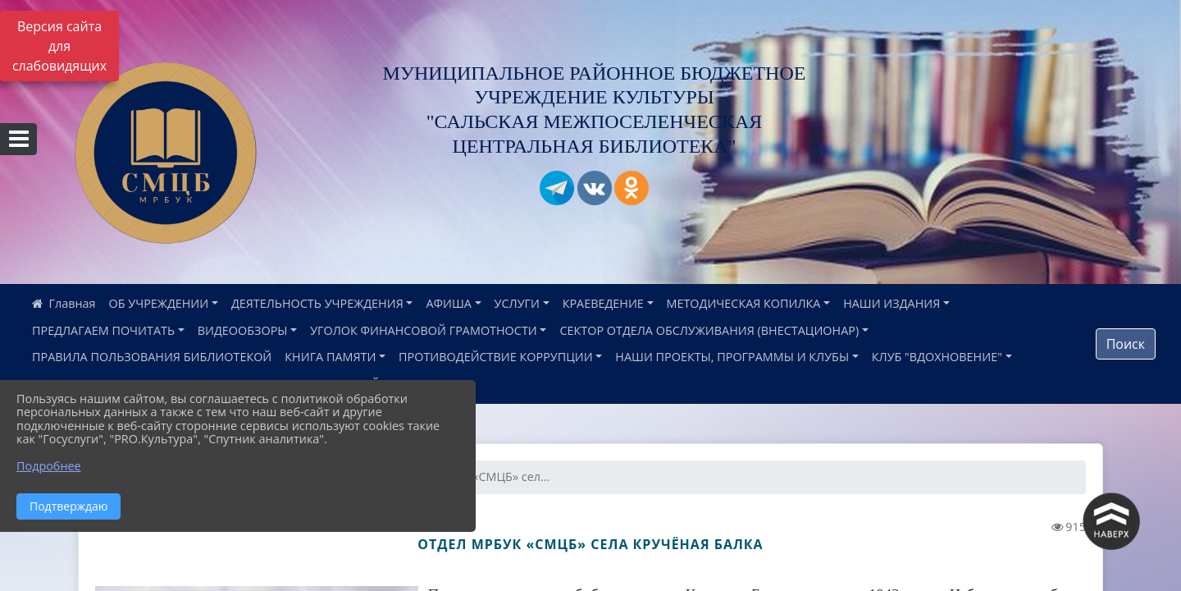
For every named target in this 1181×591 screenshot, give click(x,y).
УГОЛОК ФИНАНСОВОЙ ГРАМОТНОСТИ (423, 330)
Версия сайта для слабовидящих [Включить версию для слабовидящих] (59, 46)
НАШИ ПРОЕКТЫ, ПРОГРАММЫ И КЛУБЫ (732, 356)
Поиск (1125, 344)
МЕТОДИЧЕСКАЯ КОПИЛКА (744, 303)
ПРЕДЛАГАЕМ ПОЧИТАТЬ (103, 330)
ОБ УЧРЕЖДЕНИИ (159, 303)
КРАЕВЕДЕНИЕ (603, 303)
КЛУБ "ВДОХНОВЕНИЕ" (937, 356)
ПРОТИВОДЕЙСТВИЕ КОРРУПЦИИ (496, 356)
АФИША (448, 303)
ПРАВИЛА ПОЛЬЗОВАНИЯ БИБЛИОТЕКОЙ (151, 356)
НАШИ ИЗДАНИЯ (891, 303)
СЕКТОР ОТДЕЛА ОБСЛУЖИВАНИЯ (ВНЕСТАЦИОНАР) (709, 330)
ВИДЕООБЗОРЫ (243, 330)
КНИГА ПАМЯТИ (330, 356)
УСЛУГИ (517, 303)
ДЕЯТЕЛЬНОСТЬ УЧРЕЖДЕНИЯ (317, 303)
